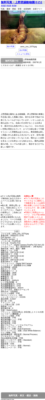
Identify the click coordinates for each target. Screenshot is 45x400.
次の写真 (23, 50)
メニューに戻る (23, 54)
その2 (3, 6)
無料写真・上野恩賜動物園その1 (21, 2)
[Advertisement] (22, 91)
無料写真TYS (11, 61)
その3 (8, 6)
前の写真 (10, 47)
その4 (14, 6)
